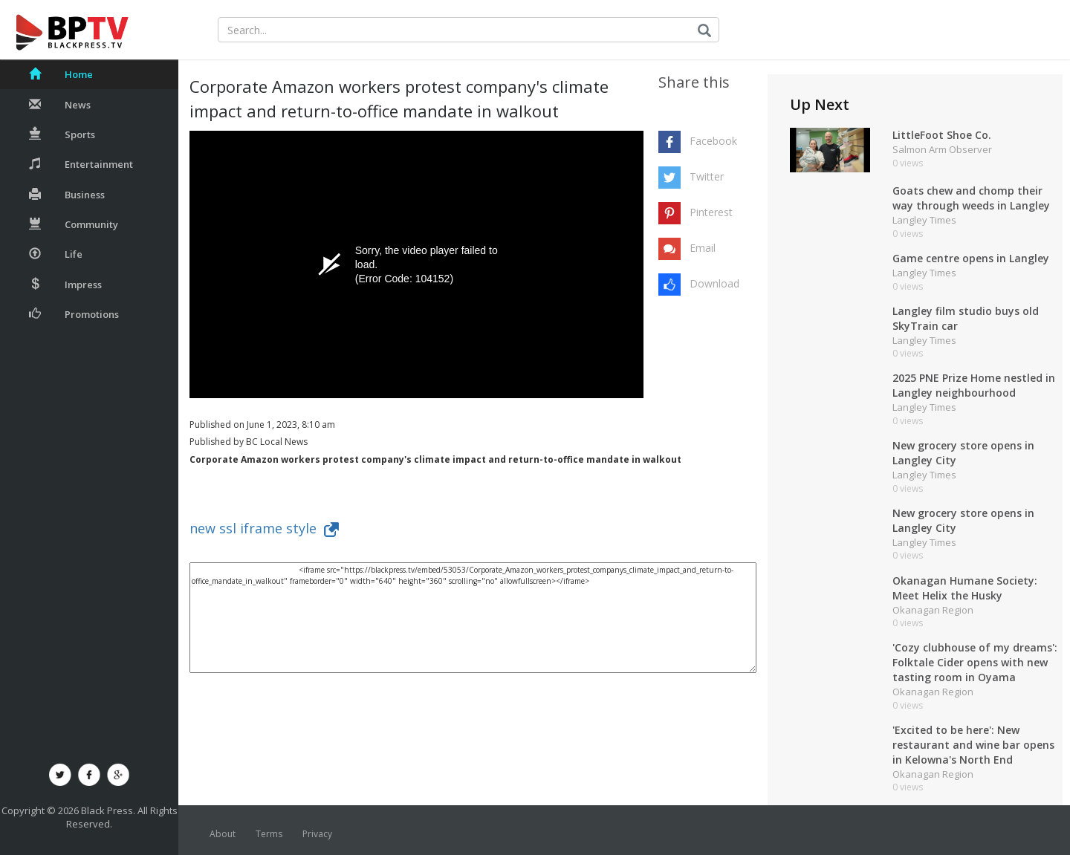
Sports (62, 134)
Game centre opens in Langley (970, 258)
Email (703, 248)
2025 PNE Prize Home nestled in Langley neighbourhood (973, 385)
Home (61, 74)
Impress (65, 284)
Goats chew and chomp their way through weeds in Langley (971, 197)
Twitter (707, 176)
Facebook (713, 141)
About (223, 834)
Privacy (317, 834)
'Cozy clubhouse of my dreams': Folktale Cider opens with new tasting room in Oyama (974, 662)
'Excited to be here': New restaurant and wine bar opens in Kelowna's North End (973, 745)
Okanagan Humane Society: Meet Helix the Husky (964, 587)
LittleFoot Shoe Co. (941, 135)
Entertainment (81, 164)
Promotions (74, 314)
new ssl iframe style (264, 528)
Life (55, 254)
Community (73, 224)
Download (714, 283)
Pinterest (711, 212)
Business (67, 194)
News (60, 104)
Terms (269, 834)
